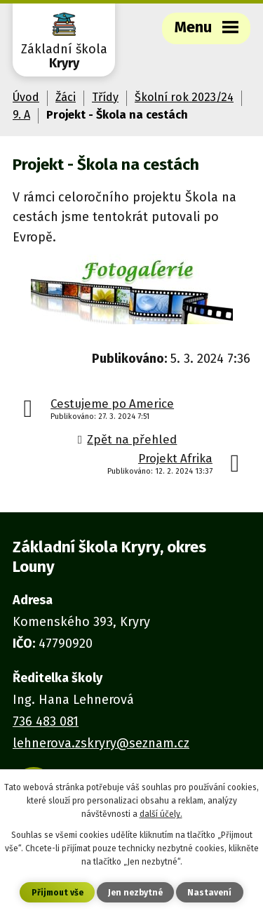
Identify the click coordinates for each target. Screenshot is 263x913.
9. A (21, 114)
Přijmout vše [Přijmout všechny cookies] (57, 893)
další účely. (161, 814)
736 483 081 (46, 721)
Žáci (65, 97)
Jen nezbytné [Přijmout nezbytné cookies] (135, 893)
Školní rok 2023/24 (184, 97)
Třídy (105, 97)
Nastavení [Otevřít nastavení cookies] (209, 893)
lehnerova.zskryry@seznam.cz (101, 743)
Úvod (26, 97)
